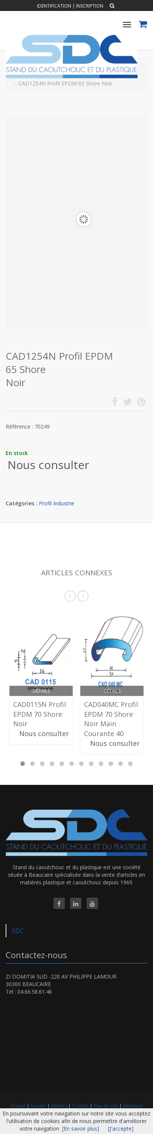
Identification (54, 6)
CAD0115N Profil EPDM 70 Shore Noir (39, 714)
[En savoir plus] (80, 1128)
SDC (18, 930)
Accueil (18, 1106)
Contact (81, 1106)
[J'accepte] (120, 1128)
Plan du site (106, 1106)
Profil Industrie (56, 503)
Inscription (89, 6)
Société (39, 1106)
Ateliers (59, 1106)
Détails (41, 691)
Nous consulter (48, 464)
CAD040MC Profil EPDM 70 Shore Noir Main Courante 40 (111, 719)
